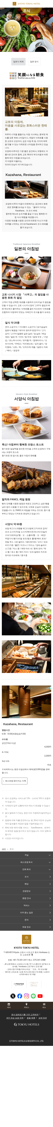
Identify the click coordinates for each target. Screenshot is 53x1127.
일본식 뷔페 (18, 61)
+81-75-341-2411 (20, 960)
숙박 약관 (42, 1018)
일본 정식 (34, 61)
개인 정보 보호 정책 (14, 1018)
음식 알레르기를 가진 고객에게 (24, 1014)
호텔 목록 (31, 1018)
